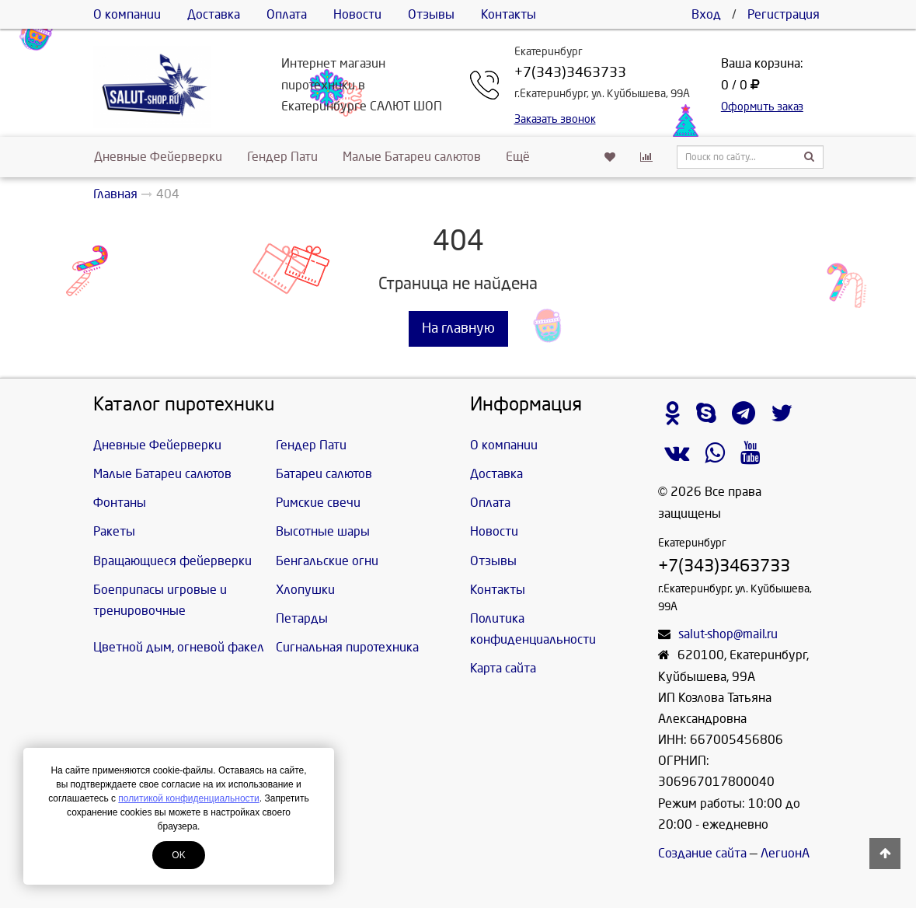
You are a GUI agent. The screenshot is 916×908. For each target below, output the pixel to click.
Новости (357, 14)
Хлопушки (305, 589)
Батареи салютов (324, 473)
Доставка (213, 14)
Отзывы (431, 14)
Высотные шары (323, 531)
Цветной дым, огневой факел (178, 647)
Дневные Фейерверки (158, 156)
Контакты (508, 14)
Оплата (286, 14)
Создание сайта (702, 853)
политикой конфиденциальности (188, 798)
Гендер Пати (282, 156)
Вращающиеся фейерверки (172, 561)
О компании (127, 14)
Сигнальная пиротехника (347, 647)
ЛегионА (785, 853)
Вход (706, 14)
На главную (458, 328)
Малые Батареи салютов (412, 156)
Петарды (302, 618)
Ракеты (114, 531)
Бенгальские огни (327, 561)
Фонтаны (119, 502)
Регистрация (783, 14)
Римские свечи (318, 502)
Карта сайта (503, 668)
